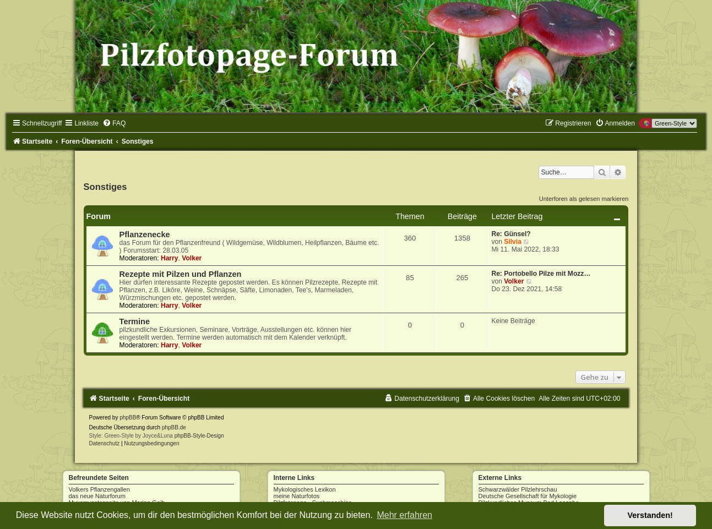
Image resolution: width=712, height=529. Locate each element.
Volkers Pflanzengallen (99, 489)
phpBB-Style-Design (199, 436)
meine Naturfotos (297, 496)
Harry (169, 258)
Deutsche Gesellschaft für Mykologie (528, 496)
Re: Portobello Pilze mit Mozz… (540, 273)
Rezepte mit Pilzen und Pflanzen (180, 274)
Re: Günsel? (510, 234)
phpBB (127, 418)
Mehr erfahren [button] (404, 515)
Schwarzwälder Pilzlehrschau (518, 489)
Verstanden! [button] (650, 515)
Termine (134, 321)
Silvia (512, 242)
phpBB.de (174, 427)
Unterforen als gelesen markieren (584, 198)
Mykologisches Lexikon (305, 489)
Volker (192, 258)
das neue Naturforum (97, 496)
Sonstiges (105, 187)
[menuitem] (114, 123)
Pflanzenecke (144, 234)
